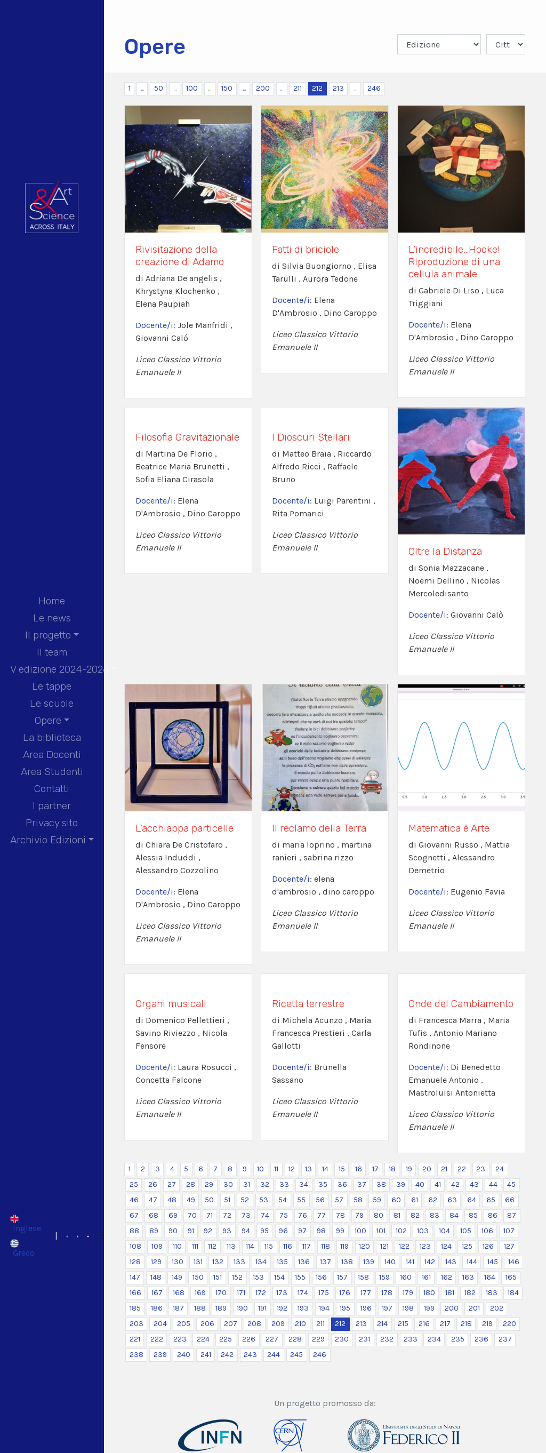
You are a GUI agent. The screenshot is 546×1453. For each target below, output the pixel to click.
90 (173, 1230)
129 (156, 1261)
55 (301, 1199)
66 (510, 1199)
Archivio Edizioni (48, 840)
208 (254, 1323)
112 (212, 1246)
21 (444, 1168)
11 (276, 1168)
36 (342, 1184)
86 (492, 1215)
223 (180, 1339)
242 (227, 1354)
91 (191, 1230)
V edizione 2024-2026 (59, 669)
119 (344, 1246)
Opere (48, 720)
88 (134, 1230)
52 (244, 1199)
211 (297, 88)
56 (320, 1199)
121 (384, 1246)
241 (205, 1354)
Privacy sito (52, 823)
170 (221, 1292)
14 (325, 1168)
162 (446, 1277)
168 (178, 1292)
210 (300, 1323)
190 (242, 1308)
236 (481, 1339)
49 (191, 1199)
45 (511, 1184)
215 (403, 1323)
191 (262, 1308)
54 (282, 1199)
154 (279, 1277)
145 (492, 1261)
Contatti (51, 789)
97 (302, 1230)
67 (134, 1215)
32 (264, 1184)
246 (374, 88)
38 (381, 1184)
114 (250, 1246)
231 (364, 1339)
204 (160, 1323)
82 (415, 1215)
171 (241, 1292)
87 (511, 1215)
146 (513, 1261)
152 (237, 1277)
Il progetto (48, 635)
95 (264, 1230)
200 (263, 88)
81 (397, 1215)
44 (493, 1184)
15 (342, 1168)
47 (153, 1199)
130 (177, 1261)
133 (239, 1261)
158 (363, 1277)
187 (178, 1308)
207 (230, 1323)
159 (384, 1277)
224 (203, 1339)
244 (273, 1354)
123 (425, 1246)
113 (231, 1246)
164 (489, 1277)
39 (400, 1184)
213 (338, 88)
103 (423, 1230)
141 (410, 1261)
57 (339, 1199)
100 (192, 88)
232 (387, 1339)
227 (272, 1339)
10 (260, 1168)
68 (153, 1215)
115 (268, 1246)
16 (358, 1168)
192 (282, 1308)
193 (303, 1308)
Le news (52, 618)
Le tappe (51, 686)
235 (457, 1339)
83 (434, 1215)
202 (496, 1308)
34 (303, 1184)
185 (135, 1308)
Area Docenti (52, 754)
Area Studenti (52, 771)
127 (509, 1246)
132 (217, 1261)
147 (135, 1277)
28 (190, 1184)
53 (263, 1199)
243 (250, 1354)
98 (321, 1230)
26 (152, 1184)
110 (177, 1246)
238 (136, 1354)
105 (465, 1230)
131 (198, 1261)
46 (134, 1199)
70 (192, 1215)
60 (396, 1199)
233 (410, 1339)
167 (157, 1292)
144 (472, 1261)
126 (488, 1246)
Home (51, 601)
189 (221, 1308)
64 (471, 1199)
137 (325, 1261)
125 (467, 1246)
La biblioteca (52, 737)
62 (432, 1199)
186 (157, 1308)
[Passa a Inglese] (25, 1223)
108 (135, 1246)
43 (474, 1184)
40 (419, 1184)
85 (473, 1215)
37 (361, 1184)
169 (200, 1292)
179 (408, 1292)
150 (226, 88)
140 (390, 1261)
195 (345, 1308)
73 (246, 1215)
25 (134, 1184)
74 (265, 1215)
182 (470, 1292)
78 (340, 1215)
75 (283, 1215)
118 (325, 1246)
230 (342, 1339)
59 (377, 1199)
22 (461, 1168)
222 (156, 1339)
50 (158, 88)
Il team (52, 652)
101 (381, 1230)
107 (509, 1230)
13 (308, 1168)
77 (321, 1215)
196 (366, 1308)
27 (171, 1184)
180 (429, 1292)
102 (401, 1230)
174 (303, 1292)
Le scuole (52, 703)
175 (323, 1292)
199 (429, 1308)
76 (302, 1215)
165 (511, 1277)
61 (414, 1199)
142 (429, 1261)
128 (135, 1261)
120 (364, 1246)
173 (281, 1292)
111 (195, 1246)
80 (378, 1215)
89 (153, 1230)
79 (359, 1215)
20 (426, 1168)
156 (321, 1277)
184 (513, 1292)
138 (347, 1261)
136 (304, 1261)
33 (284, 1184)
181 (449, 1292)
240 (183, 1354)
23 (480, 1168)
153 (258, 1277)
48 (171, 1199)
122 (404, 1246)
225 (225, 1339)
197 (387, 1308)
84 (454, 1215)
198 (408, 1308)
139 (368, 1261)
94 (246, 1230)
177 (365, 1292)
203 (136, 1323)
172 (260, 1292)
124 (446, 1246)
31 (246, 1184)
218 (466, 1323)
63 (452, 1199)
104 (444, 1230)
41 (438, 1184)
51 (227, 1199)
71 (209, 1215)
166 (135, 1292)
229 (318, 1339)
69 (173, 1215)
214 (382, 1323)
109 (157, 1246)
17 (375, 1168)
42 (455, 1184)
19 (409, 1168)
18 (392, 1168)
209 (278, 1323)
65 (490, 1199)
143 (450, 1261)
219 (487, 1323)
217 (445, 1323)
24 (499, 1168)
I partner (52, 806)
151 (217, 1277)
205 (183, 1323)
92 (208, 1230)
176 (344, 1292)
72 (227, 1215)
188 (200, 1308)
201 (474, 1308)
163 (468, 1277)
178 (386, 1292)
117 (306, 1246)
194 (324, 1308)
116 (287, 1246)
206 (207, 1323)
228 (295, 1339)
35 (322, 1184)
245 (296, 1354)
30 (228, 1184)
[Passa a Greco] (25, 1248)
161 (426, 1277)
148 (156, 1277)
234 (434, 1339)
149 (177, 1277)
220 (509, 1323)
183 (491, 1292)
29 (209, 1184)
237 (505, 1339)
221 (135, 1339)
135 (282, 1261)
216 (424, 1323)
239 (160, 1354)
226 (248, 1339)
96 (283, 1230)
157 (342, 1277)
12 (291, 1168)
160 (406, 1277)
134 (261, 1261)
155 (300, 1277)
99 (340, 1230)
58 (358, 1199)
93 (226, 1230)
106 (487, 1230)
